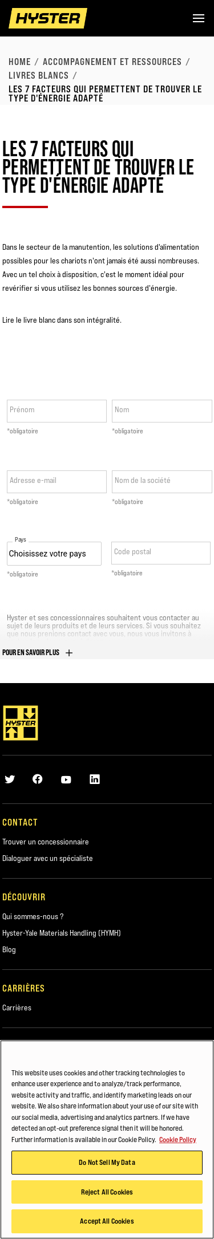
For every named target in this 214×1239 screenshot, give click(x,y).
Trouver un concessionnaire (45, 841)
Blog (9, 949)
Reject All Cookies (107, 1191)
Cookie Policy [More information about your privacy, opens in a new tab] (177, 1139)
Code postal (132, 551)
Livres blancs (39, 75)
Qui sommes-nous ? (32, 916)
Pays (20, 540)
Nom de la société (143, 480)
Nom (122, 409)
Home (20, 61)
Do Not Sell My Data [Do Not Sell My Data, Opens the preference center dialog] (107, 1162)
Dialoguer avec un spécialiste (47, 858)
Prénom (22, 409)
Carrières (16, 1007)
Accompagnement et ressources (112, 61)
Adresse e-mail (33, 480)
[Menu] (198, 18)
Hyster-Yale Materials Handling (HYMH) (61, 932)
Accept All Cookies (107, 1221)
